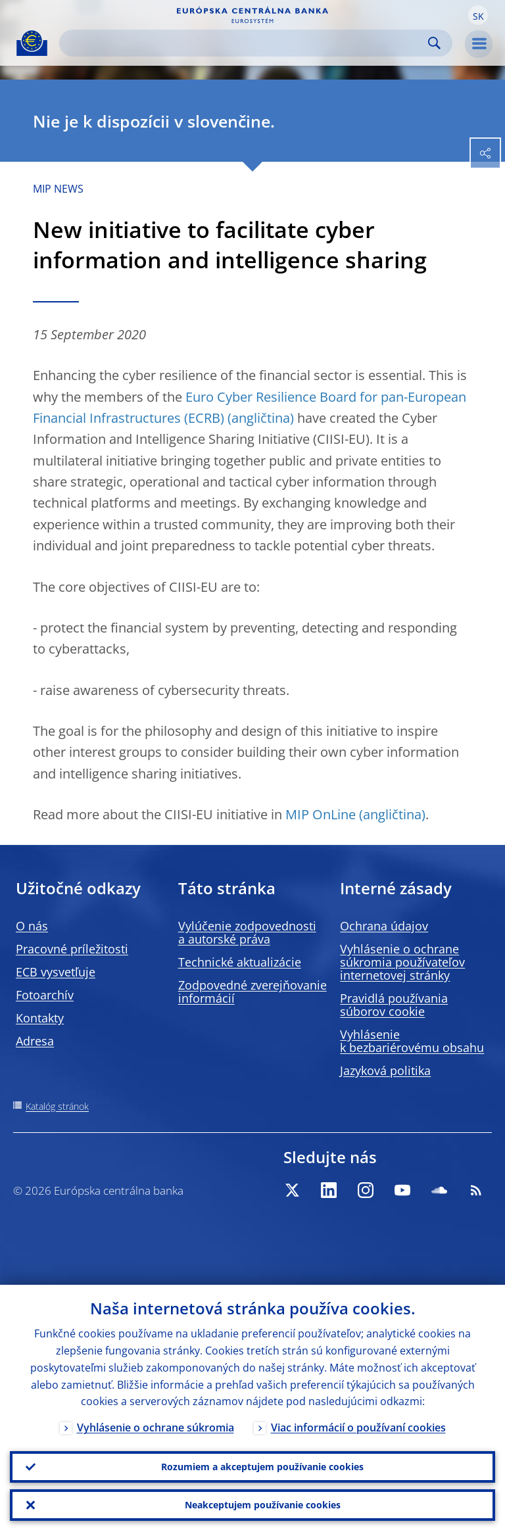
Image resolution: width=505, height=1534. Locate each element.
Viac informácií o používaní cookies (358, 1428)
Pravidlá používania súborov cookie (394, 1004)
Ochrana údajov (384, 926)
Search (434, 43)
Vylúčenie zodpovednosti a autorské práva (247, 932)
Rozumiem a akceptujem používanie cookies (262, 1466)
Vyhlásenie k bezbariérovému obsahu (412, 1040)
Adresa (35, 1041)
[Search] (245, 43)
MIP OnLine (320, 814)
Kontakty (40, 1018)
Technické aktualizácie (239, 962)
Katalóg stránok (57, 1106)
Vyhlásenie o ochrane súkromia (155, 1428)
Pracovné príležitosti (72, 949)
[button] (478, 15)
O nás (32, 926)
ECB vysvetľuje (55, 972)
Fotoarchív (45, 995)
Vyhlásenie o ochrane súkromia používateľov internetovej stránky (402, 962)
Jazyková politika (385, 1070)
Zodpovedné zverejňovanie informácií (252, 991)
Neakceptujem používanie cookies (263, 1504)
